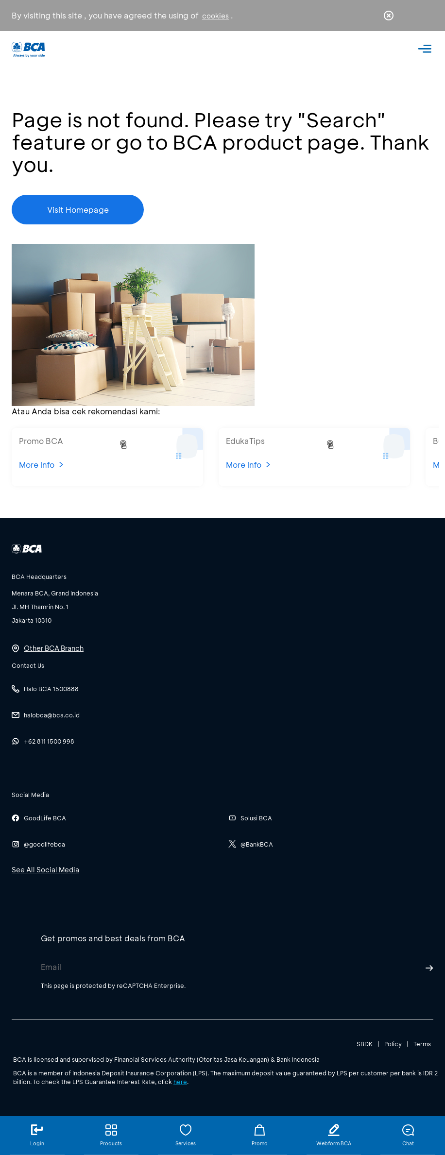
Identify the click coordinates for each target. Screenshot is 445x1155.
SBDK (365, 1043)
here (180, 1081)
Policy (393, 1043)
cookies (215, 15)
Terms (422, 1043)
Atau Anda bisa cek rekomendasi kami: (86, 411)
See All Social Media (45, 869)
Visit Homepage (78, 209)
